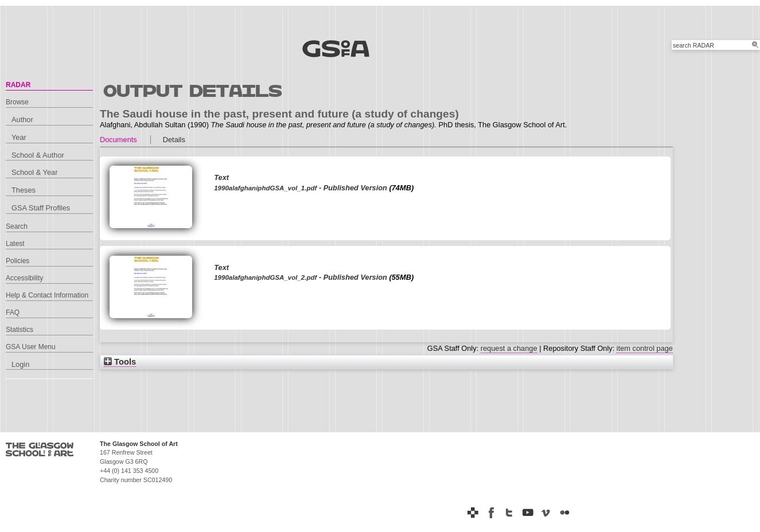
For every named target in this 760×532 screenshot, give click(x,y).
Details (174, 139)
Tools (120, 361)
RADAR (18, 85)
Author (22, 119)
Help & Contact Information (47, 295)
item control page (645, 348)
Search (17, 226)
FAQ (13, 312)
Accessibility (24, 278)
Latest (15, 244)
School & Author (37, 155)
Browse (17, 102)
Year (18, 137)
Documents (118, 139)
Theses (23, 190)
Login (20, 364)
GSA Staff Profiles (40, 208)
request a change (509, 348)
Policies (17, 261)
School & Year (34, 172)
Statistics (19, 330)
